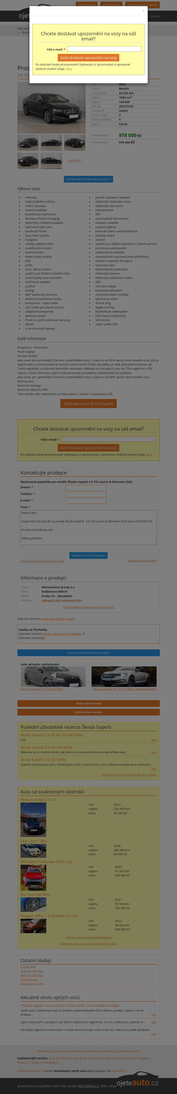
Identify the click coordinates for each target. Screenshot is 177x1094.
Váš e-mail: (55, 49)
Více (69, 69)
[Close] (143, 11)
